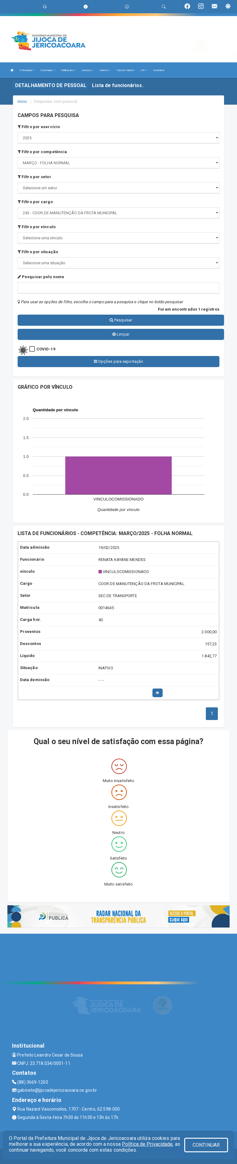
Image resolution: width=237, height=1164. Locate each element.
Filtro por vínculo (37, 226)
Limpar (120, 334)
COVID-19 (45, 349)
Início (22, 101)
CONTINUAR (206, 1145)
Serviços (87, 70)
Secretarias (47, 70)
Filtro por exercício (39, 126)
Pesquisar (121, 320)
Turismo (104, 70)
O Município (27, 70)
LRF (143, 70)
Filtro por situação (38, 251)
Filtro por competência (42, 151)
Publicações (68, 70)
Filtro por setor (34, 176)
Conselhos (158, 70)
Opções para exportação (118, 361)
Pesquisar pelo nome (41, 276)
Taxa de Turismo (125, 70)
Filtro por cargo (35, 201)
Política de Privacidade (147, 1144)
